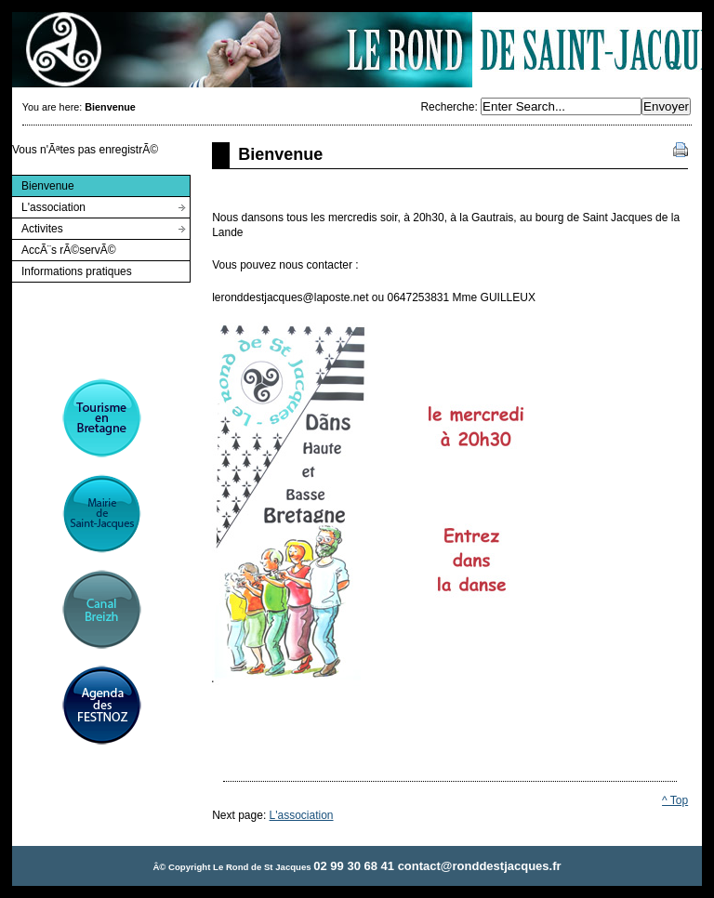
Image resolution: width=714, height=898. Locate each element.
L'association (48, 205)
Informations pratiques (71, 269)
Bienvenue (42, 183)
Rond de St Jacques (357, 49)
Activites (37, 226)
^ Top (675, 800)
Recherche (447, 106)
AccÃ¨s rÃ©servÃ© (63, 248)
